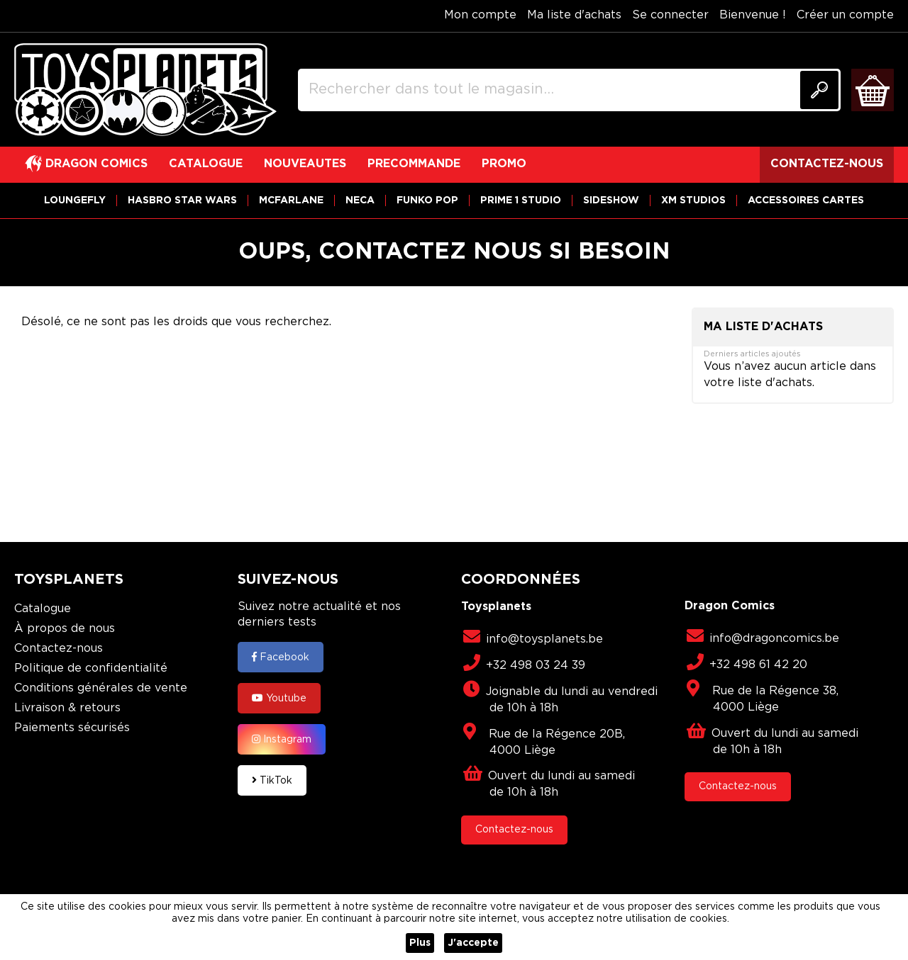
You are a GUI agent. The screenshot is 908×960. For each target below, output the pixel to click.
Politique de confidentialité (90, 668)
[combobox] (569, 90)
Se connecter (670, 15)
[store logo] (145, 90)
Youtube (279, 698)
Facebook (280, 657)
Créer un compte (845, 15)
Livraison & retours (67, 708)
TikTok (272, 780)
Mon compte (480, 15)
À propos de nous (64, 628)
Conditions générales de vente (100, 688)
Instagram (281, 739)
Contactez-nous (58, 648)
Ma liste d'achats (574, 15)
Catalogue (42, 609)
